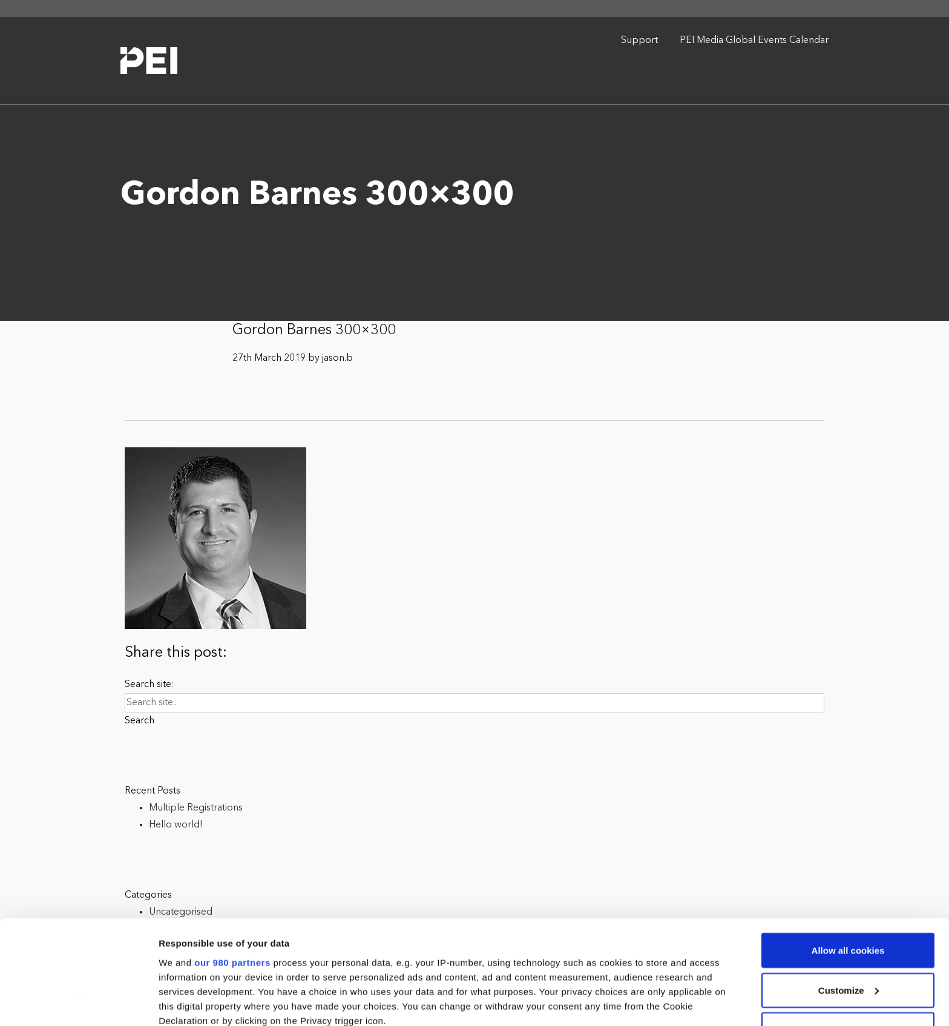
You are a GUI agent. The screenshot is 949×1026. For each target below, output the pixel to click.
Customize (848, 896)
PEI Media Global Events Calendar (754, 40)
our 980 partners (232, 868)
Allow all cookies (848, 856)
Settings (177, 1002)
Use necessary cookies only (847, 935)
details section (581, 955)
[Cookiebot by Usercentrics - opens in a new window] (78, 1002)
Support (639, 40)
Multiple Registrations (196, 808)
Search (139, 721)
